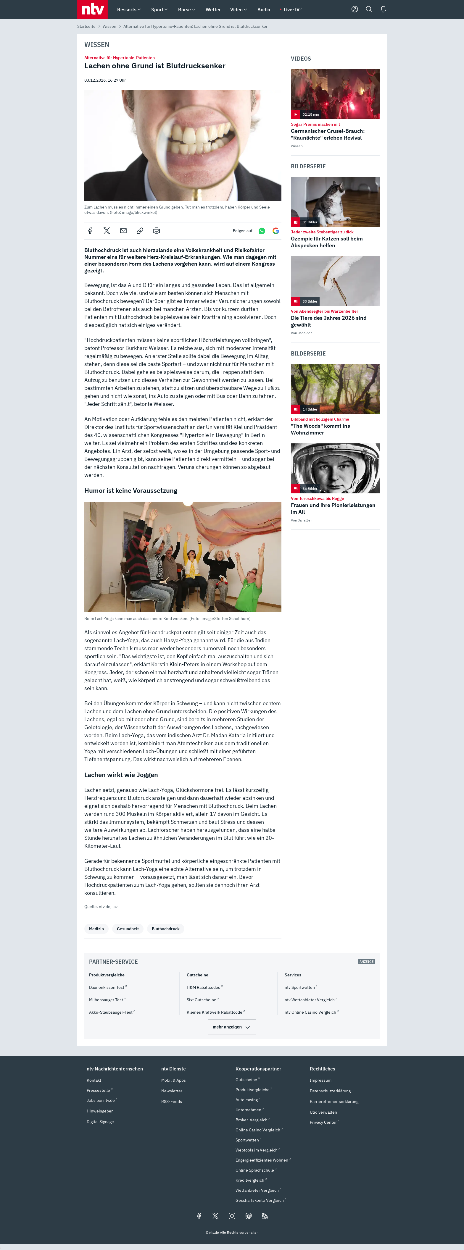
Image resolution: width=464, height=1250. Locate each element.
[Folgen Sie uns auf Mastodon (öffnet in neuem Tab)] (248, 1216)
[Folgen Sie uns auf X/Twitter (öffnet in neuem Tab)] (215, 1216)
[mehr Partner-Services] (232, 1027)
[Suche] (369, 9)
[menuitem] (139, 10)
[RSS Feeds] (265, 1216)
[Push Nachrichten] (383, 9)
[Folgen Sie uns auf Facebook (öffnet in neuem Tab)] (199, 1216)
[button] (182, 152)
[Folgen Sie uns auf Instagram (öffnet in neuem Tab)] (232, 1216)
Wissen (109, 26)
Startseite (86, 26)
